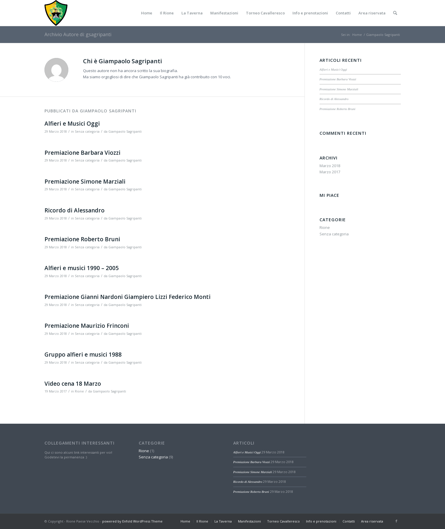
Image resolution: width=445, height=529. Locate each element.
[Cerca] (395, 13)
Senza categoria (87, 131)
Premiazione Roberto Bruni (82, 239)
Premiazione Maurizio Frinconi (86, 326)
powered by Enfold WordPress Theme (132, 521)
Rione (79, 391)
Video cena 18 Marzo (72, 383)
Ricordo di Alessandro (74, 210)
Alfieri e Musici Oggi (72, 123)
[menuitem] (146, 13)
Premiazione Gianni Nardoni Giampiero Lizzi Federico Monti (127, 297)
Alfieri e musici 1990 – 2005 (81, 268)
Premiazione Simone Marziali (84, 181)
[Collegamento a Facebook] (396, 521)
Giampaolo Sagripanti (125, 131)
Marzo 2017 (330, 171)
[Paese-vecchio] (56, 13)
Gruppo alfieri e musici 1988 (83, 354)
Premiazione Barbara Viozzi (82, 153)
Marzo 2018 (330, 165)
